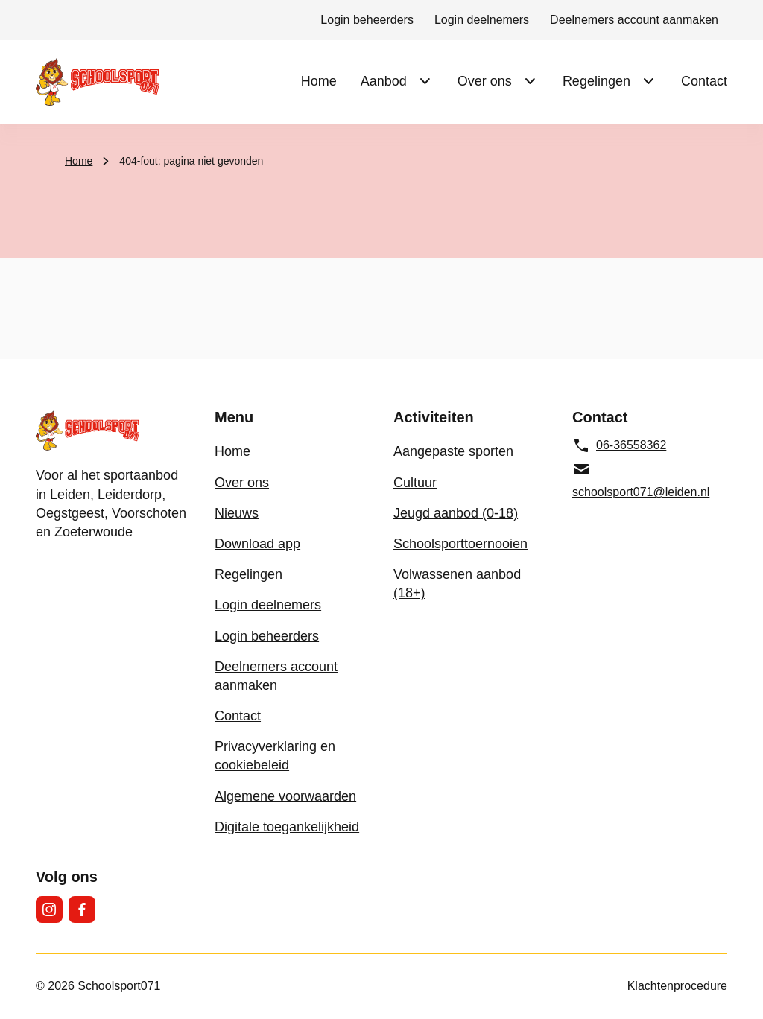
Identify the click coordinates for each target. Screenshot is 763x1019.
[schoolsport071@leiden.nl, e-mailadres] (649, 480)
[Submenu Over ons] (530, 81)
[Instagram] (49, 909)
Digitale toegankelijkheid (287, 826)
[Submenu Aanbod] (425, 81)
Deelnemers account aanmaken (634, 19)
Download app (257, 543)
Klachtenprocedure (677, 986)
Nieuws (237, 513)
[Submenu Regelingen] (648, 81)
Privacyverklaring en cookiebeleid (275, 755)
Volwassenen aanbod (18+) (457, 583)
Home (319, 81)
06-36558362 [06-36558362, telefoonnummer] (619, 445)
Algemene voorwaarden (285, 796)
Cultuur (415, 482)
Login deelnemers (481, 19)
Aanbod (384, 81)
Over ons (485, 81)
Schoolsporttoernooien (460, 543)
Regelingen (596, 81)
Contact (704, 81)
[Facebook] (82, 909)
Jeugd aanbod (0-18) (455, 513)
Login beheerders (367, 19)
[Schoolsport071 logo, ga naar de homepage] (97, 82)
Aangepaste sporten (453, 451)
